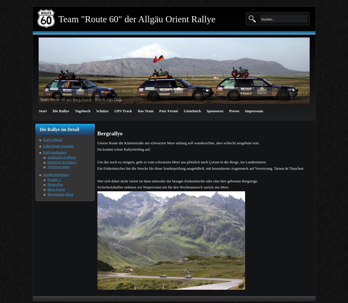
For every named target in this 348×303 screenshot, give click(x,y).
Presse (234, 111)
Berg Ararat (56, 189)
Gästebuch (192, 111)
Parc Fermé (168, 111)
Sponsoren (215, 111)
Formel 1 (54, 179)
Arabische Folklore (62, 157)
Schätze (102, 111)
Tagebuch (83, 111)
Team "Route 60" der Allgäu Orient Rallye (137, 19)
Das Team (146, 111)
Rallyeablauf (52, 139)
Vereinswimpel (59, 166)
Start (43, 111)
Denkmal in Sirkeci (62, 162)
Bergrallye (55, 184)
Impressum (254, 111)
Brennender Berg (60, 194)
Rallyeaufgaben (55, 152)
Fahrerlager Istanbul (58, 146)
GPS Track (123, 111)
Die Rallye (61, 111)
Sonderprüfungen (56, 174)
